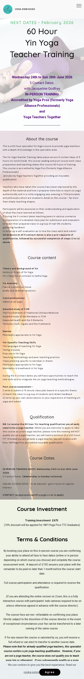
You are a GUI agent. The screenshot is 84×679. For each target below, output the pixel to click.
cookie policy (31, 672)
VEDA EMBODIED (25, 9)
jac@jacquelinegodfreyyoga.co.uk (34, 495)
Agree (50, 672)
